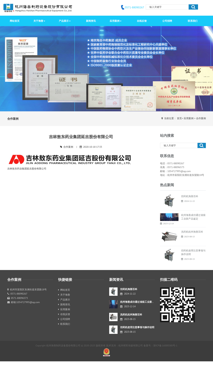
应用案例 (188, 118)
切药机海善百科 (189, 196)
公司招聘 (64, 319)
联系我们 (64, 324)
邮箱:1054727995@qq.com (25, 302)
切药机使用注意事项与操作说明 (137, 327)
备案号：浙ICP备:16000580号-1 (160, 345)
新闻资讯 (64, 304)
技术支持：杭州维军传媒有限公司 (124, 345)
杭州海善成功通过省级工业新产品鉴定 (141, 301)
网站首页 (15, 20)
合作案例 (201, 118)
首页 (179, 118)
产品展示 (64, 299)
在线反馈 (64, 314)
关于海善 (64, 294)
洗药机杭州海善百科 (192, 231)
